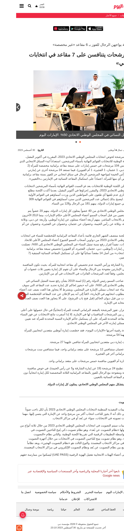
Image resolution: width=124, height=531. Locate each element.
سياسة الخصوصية (29, 492)
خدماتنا (47, 499)
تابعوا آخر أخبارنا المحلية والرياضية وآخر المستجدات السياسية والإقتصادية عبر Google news (57, 473)
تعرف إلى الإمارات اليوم (104, 492)
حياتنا (47, 509)
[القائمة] (13, 6)
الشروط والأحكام (54, 492)
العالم (60, 509)
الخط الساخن (92, 509)
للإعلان (59, 499)
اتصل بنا (10, 492)
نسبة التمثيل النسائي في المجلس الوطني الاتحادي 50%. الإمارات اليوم (72, 135)
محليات (111, 509)
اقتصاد (74, 509)
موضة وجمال (16, 509)
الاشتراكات (74, 499)
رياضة (34, 509)
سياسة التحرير (77, 492)
